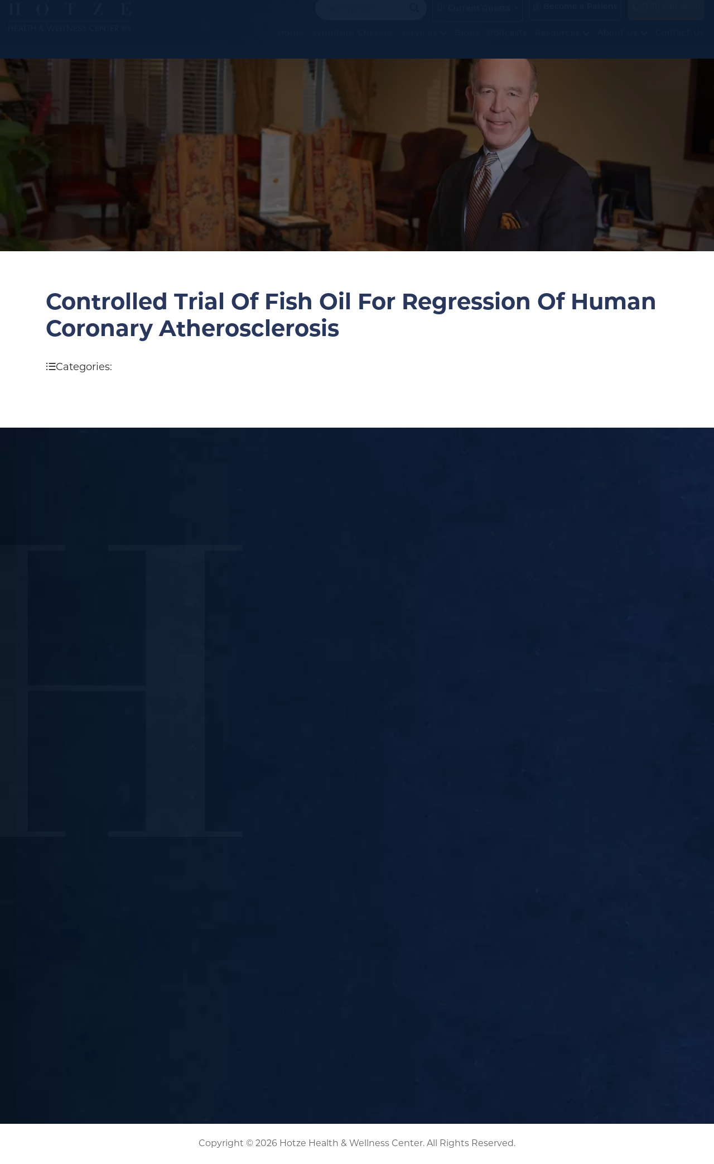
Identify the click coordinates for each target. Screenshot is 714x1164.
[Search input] (366, 19)
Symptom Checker (352, 44)
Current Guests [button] (473, 19)
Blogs (467, 44)
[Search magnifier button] (414, 19)
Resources (562, 44)
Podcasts (508, 44)
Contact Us (680, 44)
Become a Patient (575, 18)
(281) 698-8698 (666, 18)
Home (291, 44)
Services (424, 44)
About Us (622, 44)
